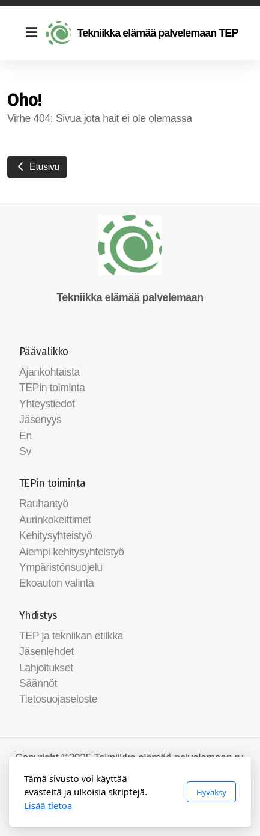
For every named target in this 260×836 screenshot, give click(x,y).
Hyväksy (211, 792)
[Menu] (31, 33)
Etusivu (37, 167)
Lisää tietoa (48, 805)
